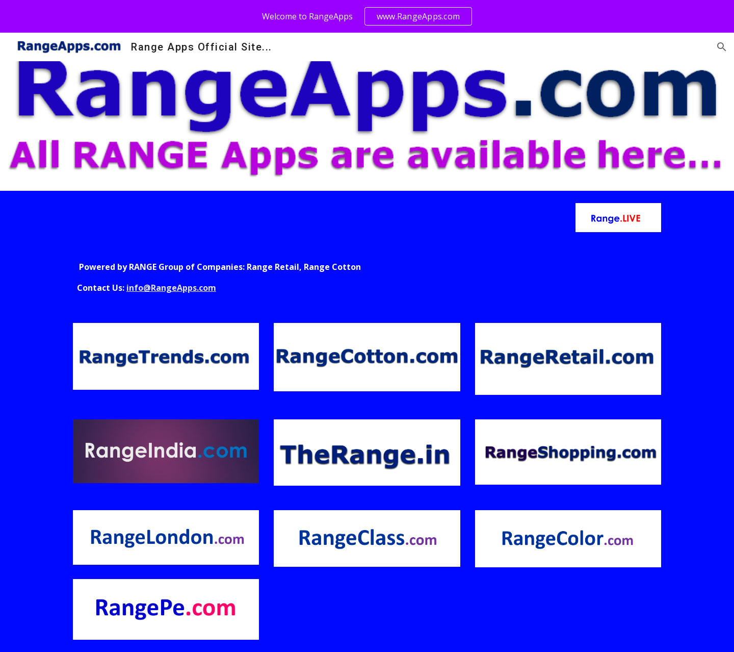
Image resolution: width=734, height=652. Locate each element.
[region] (367, 16)
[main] (367, 277)
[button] (722, 47)
